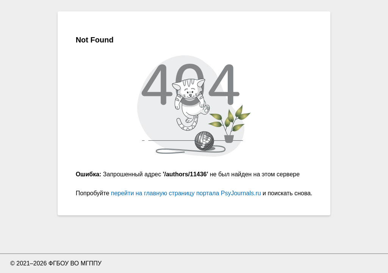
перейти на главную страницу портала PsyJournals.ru (186, 193)
